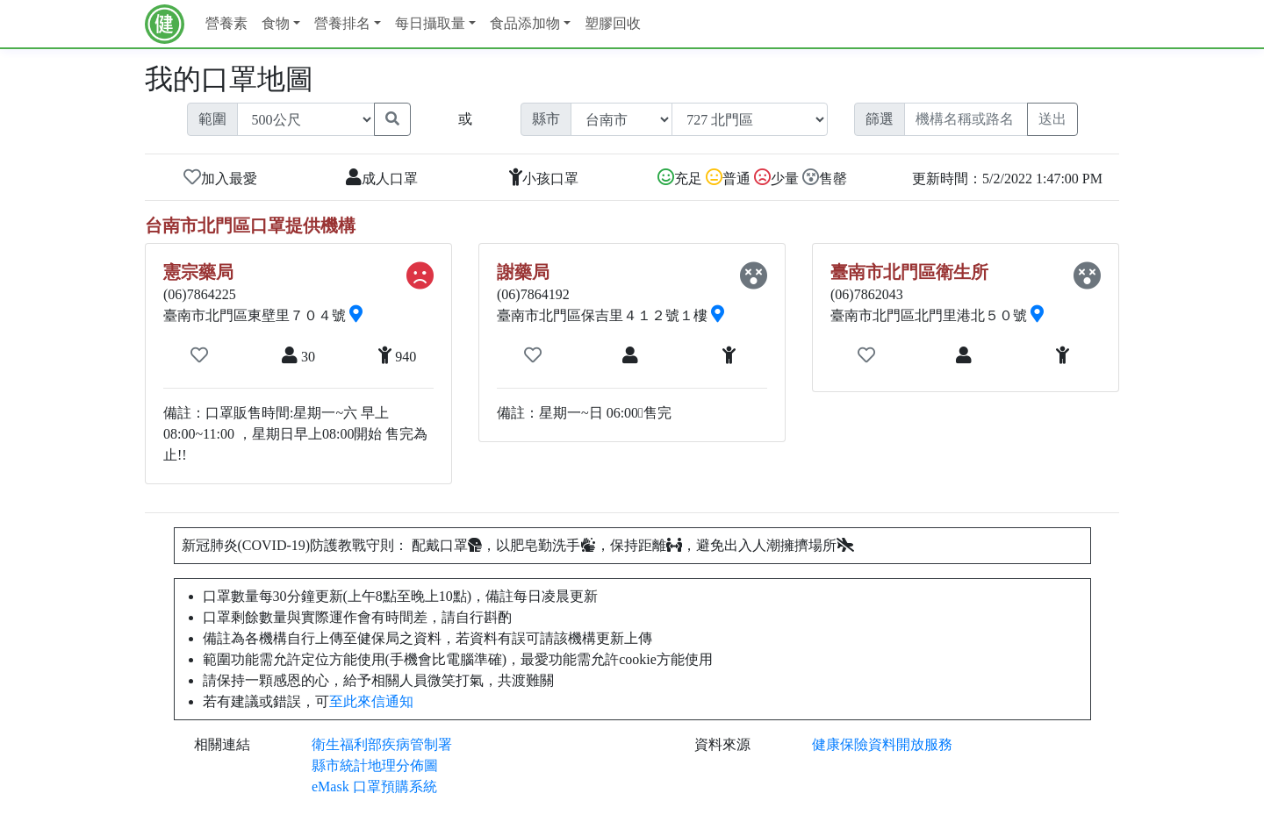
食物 (276, 23)
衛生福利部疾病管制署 (382, 744)
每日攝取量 (430, 23)
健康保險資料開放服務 (882, 744)
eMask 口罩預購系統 (374, 786)
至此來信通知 (371, 701)
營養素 (226, 23)
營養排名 (342, 23)
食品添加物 (525, 23)
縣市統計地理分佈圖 (375, 765)
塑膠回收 (613, 23)
